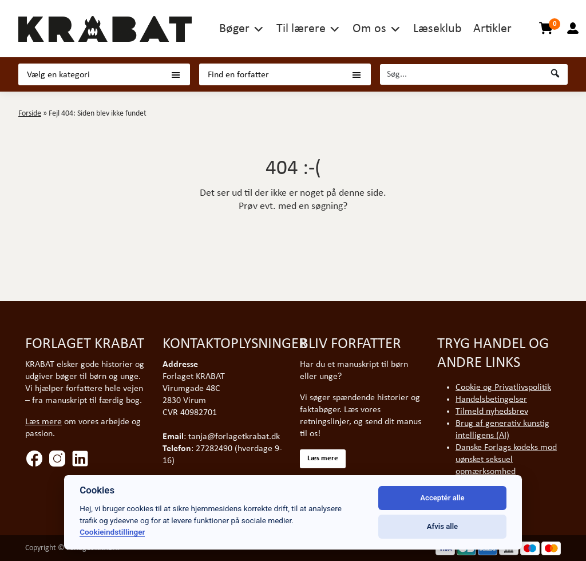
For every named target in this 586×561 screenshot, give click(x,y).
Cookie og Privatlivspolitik (503, 387)
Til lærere (301, 29)
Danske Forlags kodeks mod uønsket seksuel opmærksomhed (506, 459)
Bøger (234, 29)
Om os (369, 29)
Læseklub (437, 29)
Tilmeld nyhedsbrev (492, 411)
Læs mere (43, 421)
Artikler (492, 29)
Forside (29, 113)
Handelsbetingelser (491, 399)
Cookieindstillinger (112, 531)
